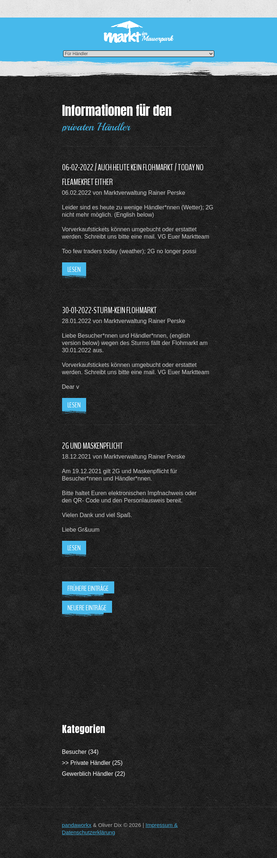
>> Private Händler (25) (92, 763)
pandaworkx (77, 825)
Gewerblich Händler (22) (93, 774)
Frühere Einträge (88, 588)
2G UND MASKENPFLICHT (92, 446)
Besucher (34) (80, 752)
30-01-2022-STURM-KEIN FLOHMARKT (109, 310)
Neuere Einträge (87, 608)
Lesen (74, 269)
